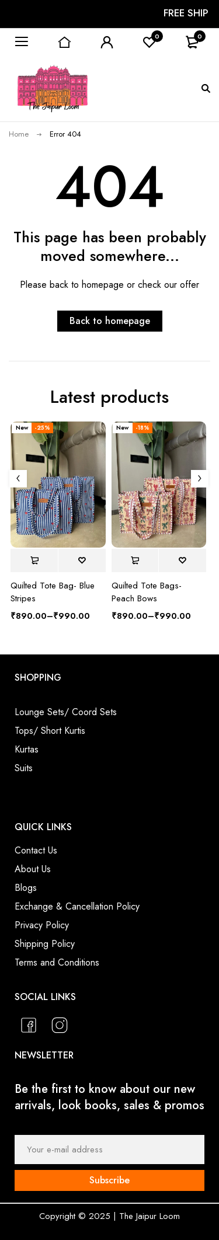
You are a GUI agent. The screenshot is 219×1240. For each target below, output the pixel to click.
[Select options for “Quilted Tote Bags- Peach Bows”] (135, 560)
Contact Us (36, 850)
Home (19, 134)
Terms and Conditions (57, 962)
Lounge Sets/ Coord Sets (66, 712)
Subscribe (109, 1180)
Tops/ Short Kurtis (50, 730)
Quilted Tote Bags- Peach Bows (147, 592)
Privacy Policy (42, 925)
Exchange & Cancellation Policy (77, 906)
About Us (33, 869)
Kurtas (27, 749)
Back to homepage (109, 321)
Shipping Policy (45, 943)
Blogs (26, 887)
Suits (24, 768)
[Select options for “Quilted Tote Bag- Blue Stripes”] (34, 560)
